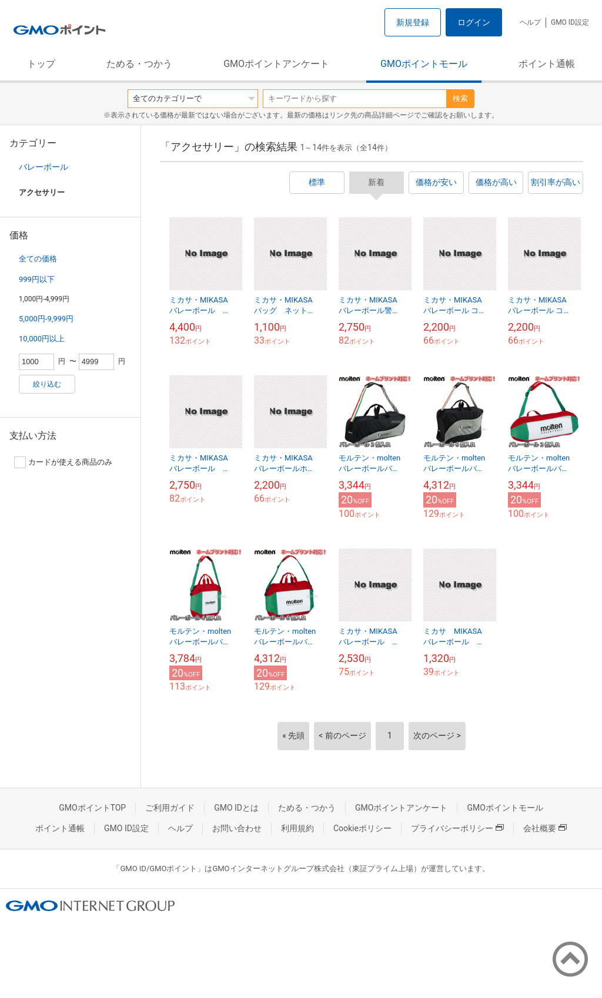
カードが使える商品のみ (63, 462)
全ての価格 (38, 258)
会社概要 (545, 828)
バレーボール (43, 167)
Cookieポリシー (362, 828)
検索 (460, 98)
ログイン (473, 22)
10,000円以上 (42, 338)
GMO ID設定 (570, 22)
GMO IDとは (236, 807)
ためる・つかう (139, 63)
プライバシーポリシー (457, 828)
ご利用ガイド (170, 807)
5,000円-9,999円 (46, 318)
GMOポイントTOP (92, 807)
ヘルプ (530, 22)
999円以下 (37, 279)
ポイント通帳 (547, 63)
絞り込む (47, 384)
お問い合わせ (237, 828)
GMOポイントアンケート (276, 63)
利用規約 (297, 828)
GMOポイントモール (423, 63)
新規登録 (412, 22)
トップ (41, 63)
